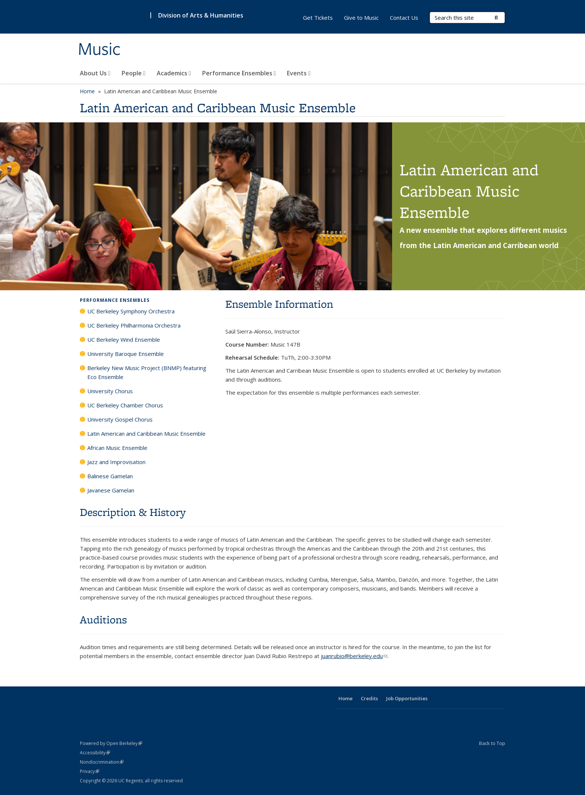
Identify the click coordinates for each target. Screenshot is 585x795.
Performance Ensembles (239, 73)
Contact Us (404, 17)
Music (99, 49)
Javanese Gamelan (110, 490)
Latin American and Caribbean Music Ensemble (146, 433)
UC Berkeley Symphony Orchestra (131, 311)
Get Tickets (318, 17)
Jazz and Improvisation (116, 462)
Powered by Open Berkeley (111, 743)
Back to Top (492, 743)
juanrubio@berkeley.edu (354, 656)
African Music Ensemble (117, 447)
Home (87, 91)
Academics (174, 73)
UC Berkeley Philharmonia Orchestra (134, 325)
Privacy (89, 771)
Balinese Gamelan (110, 476)
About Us (95, 73)
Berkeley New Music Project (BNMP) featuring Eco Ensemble (146, 372)
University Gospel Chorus (120, 419)
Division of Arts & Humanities (200, 15)
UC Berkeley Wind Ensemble (123, 339)
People (134, 73)
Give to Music (361, 17)
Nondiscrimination (101, 762)
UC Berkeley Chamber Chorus (125, 405)
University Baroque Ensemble (125, 353)
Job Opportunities (407, 698)
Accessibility (95, 752)
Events (298, 73)
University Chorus (110, 391)
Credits (369, 698)
